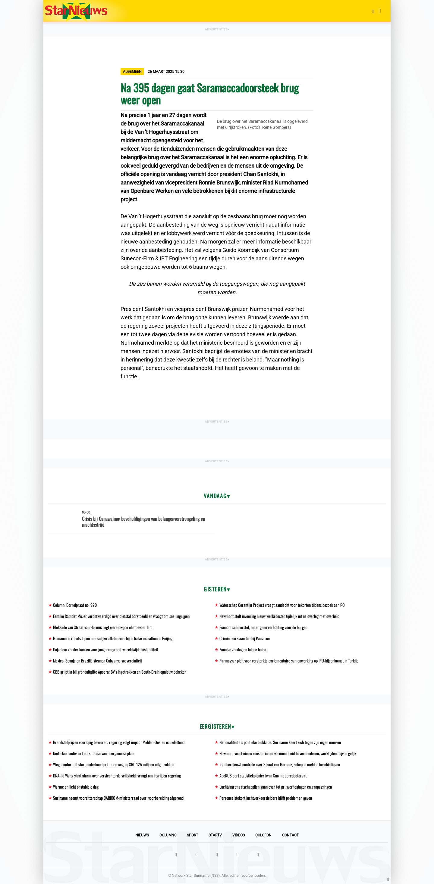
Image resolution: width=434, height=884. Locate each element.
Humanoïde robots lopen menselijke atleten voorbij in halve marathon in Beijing (112, 638)
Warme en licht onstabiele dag (76, 786)
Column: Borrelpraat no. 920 (75, 605)
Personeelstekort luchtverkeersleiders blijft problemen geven (265, 798)
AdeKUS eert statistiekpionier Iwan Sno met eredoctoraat (263, 775)
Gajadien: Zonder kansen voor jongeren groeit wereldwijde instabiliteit (105, 649)
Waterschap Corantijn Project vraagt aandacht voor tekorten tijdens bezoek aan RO (282, 605)
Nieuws (142, 835)
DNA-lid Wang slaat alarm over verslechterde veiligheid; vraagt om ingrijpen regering (117, 775)
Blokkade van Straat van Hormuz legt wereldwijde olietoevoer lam (103, 627)
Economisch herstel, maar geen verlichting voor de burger (263, 627)
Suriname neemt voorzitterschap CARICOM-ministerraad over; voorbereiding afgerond (118, 798)
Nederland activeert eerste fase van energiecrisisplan (93, 753)
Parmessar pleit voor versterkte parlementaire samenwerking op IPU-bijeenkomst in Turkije (288, 660)
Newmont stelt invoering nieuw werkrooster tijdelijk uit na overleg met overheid (279, 616)
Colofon (263, 835)
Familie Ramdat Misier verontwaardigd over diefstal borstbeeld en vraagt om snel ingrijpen (121, 616)
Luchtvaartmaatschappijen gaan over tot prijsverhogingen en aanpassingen (275, 786)
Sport (192, 835)
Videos (238, 835)
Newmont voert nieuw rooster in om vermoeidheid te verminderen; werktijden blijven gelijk (287, 753)
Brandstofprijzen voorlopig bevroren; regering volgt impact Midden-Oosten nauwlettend (118, 742)
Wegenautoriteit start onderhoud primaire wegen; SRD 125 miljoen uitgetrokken (113, 764)
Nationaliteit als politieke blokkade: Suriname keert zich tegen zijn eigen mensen (280, 742)
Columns (167, 835)
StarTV (215, 835)
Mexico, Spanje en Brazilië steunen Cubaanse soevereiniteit (97, 660)
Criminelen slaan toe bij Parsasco (244, 638)
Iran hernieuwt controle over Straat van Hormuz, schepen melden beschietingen (279, 764)
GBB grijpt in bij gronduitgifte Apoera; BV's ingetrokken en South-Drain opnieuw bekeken (119, 671)
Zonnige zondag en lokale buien (242, 649)
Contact (290, 835)
